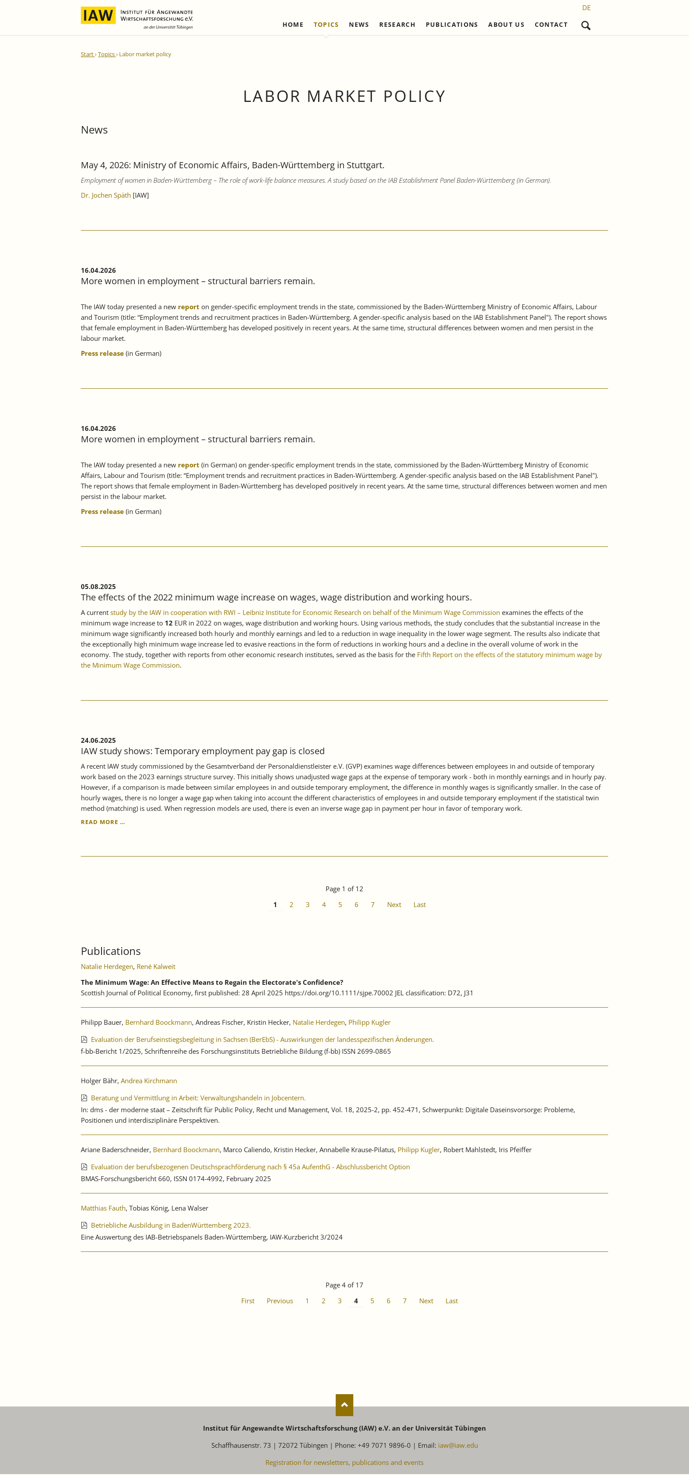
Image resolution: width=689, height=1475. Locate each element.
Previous (280, 1301)
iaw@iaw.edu (458, 1446)
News (359, 25)
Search (586, 23)
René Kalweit (156, 966)
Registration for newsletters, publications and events (344, 1463)
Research (397, 25)
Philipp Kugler (369, 1022)
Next (394, 905)
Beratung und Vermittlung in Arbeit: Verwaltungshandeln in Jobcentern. (198, 1098)
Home (293, 25)
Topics (326, 25)
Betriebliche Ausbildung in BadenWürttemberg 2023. (171, 1225)
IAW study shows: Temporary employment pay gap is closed (203, 751)
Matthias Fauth (103, 1208)
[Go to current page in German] (586, 7)
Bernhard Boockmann (158, 1022)
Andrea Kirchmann (149, 1081)
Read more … (103, 822)
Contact (551, 25)
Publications (452, 25)
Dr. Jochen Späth (107, 195)
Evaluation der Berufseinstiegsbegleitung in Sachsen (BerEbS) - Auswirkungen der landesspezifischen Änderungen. (262, 1039)
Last (419, 905)
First (247, 1301)
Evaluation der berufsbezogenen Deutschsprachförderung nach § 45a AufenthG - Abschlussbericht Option (250, 1167)
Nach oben (344, 1406)
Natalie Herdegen (107, 966)
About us (506, 25)
